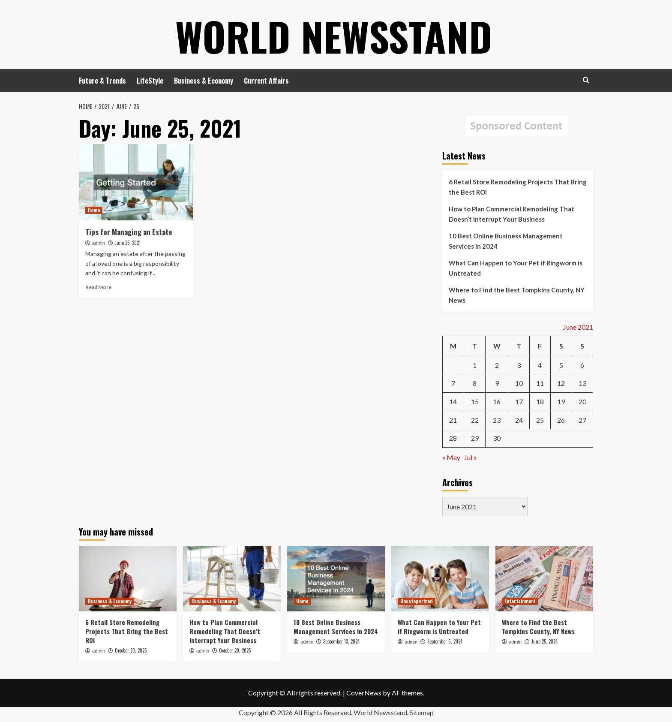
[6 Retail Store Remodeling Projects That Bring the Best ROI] (128, 578)
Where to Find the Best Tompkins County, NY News (517, 295)
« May (451, 457)
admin (98, 243)
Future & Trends (102, 80)
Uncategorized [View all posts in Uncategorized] (416, 601)
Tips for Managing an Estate (128, 231)
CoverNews (363, 693)
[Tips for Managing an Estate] (136, 182)
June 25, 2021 (128, 242)
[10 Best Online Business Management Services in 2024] (336, 578)
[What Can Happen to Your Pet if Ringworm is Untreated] (440, 578)
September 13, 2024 (341, 641)
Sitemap (422, 712)
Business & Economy (203, 80)
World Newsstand (334, 34)
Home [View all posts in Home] (94, 210)
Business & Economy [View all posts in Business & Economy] (110, 601)
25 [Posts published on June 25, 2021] (540, 420)
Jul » (470, 457)
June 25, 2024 (544, 641)
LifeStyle (150, 80)
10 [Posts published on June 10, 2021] (519, 383)
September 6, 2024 (444, 641)
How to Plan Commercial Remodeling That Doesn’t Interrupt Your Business (511, 214)
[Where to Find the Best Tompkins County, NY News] (544, 578)
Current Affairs (266, 80)
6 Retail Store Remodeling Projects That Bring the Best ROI (518, 187)
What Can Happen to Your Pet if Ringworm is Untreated (515, 268)
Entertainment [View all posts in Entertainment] (520, 601)
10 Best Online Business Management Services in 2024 (506, 241)
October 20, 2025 (131, 650)
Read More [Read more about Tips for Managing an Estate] (98, 287)
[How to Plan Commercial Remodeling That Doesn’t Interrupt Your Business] (232, 578)
